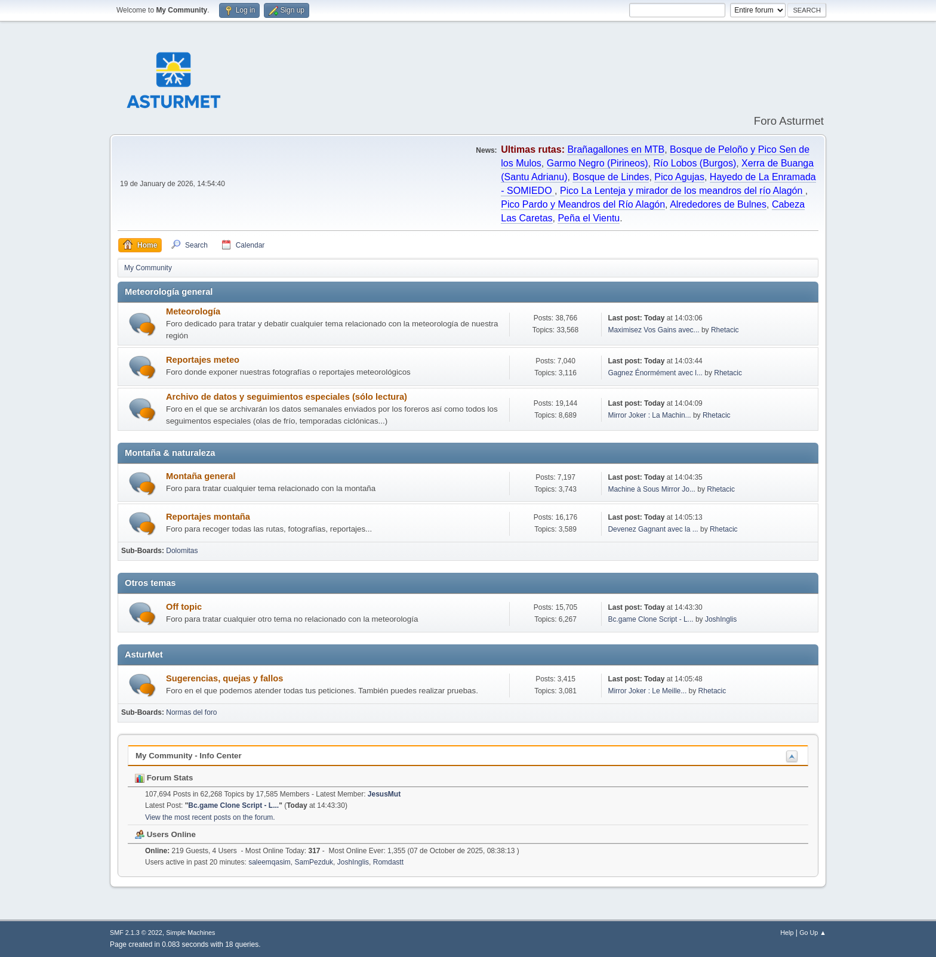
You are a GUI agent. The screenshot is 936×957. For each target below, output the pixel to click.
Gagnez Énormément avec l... (655, 373)
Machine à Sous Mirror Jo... (651, 489)
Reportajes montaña (208, 516)
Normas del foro (191, 712)
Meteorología (193, 311)
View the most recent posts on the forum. (210, 817)
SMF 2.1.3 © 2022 (136, 932)
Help (786, 932)
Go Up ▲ (812, 932)
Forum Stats (164, 777)
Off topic (184, 607)
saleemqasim (269, 862)
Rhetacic (725, 330)
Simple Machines (190, 932)
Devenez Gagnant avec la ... (653, 529)
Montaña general (200, 476)
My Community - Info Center (189, 755)
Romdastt (388, 862)
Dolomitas (182, 551)
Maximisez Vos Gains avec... (653, 330)
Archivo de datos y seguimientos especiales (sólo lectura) (286, 397)
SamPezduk (313, 862)
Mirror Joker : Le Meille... (647, 691)
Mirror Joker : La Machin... (649, 415)
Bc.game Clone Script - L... (650, 619)
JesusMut (384, 794)
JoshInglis (721, 619)
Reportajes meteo (202, 360)
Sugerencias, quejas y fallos (224, 678)
